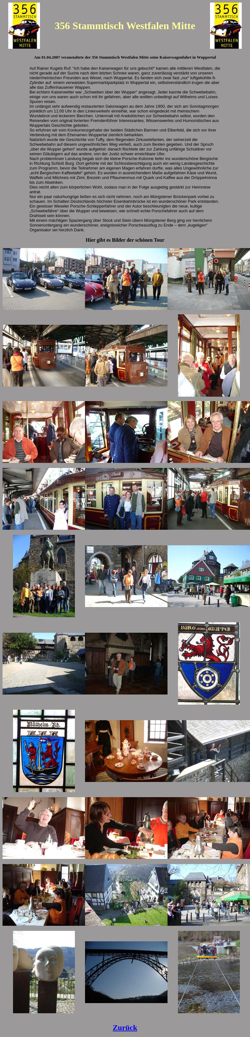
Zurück (125, 1027)
